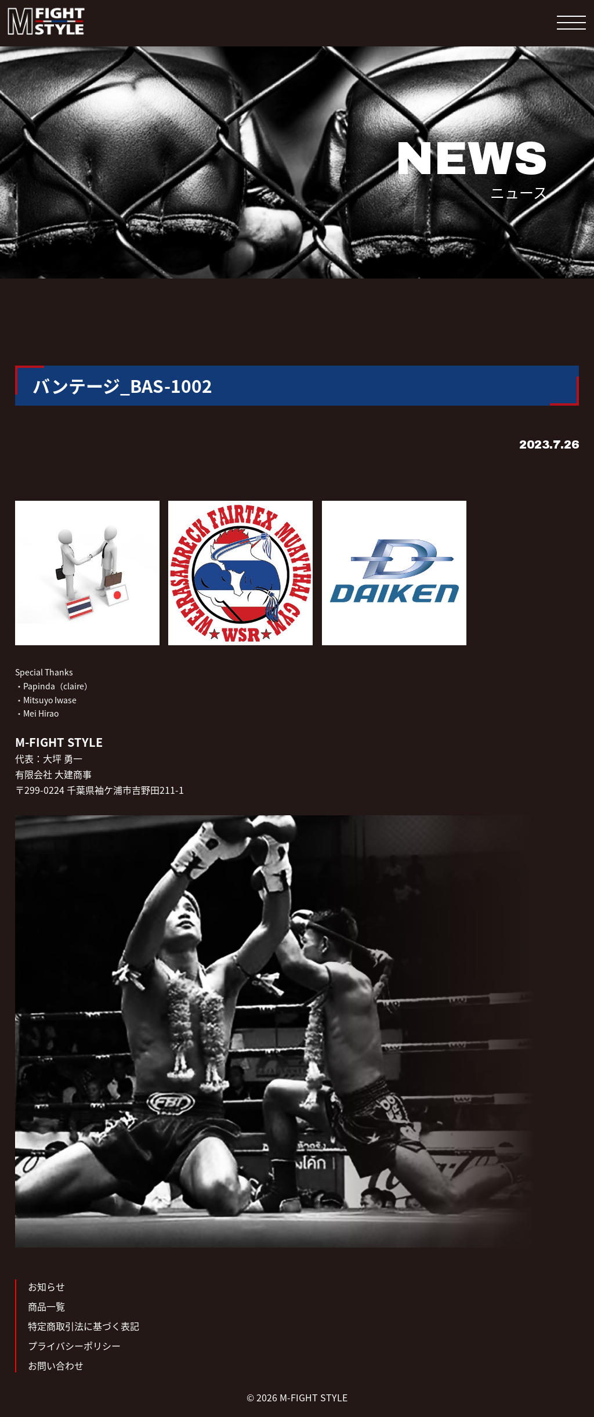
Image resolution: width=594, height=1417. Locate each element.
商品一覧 (46, 1306)
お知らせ (46, 1286)
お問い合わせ (56, 1365)
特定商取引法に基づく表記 (83, 1326)
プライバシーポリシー (74, 1346)
